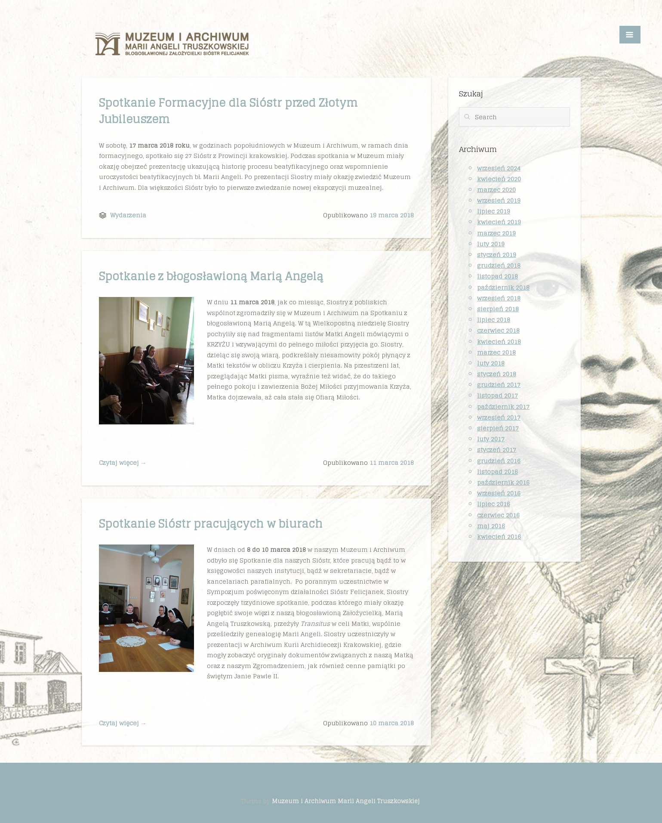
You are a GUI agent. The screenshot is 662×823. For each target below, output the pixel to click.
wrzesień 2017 (498, 417)
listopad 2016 (497, 471)
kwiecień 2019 (499, 222)
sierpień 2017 (498, 428)
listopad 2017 (497, 395)
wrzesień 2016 (498, 493)
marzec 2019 (496, 233)
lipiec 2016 (493, 503)
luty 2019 (491, 243)
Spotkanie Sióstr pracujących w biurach (211, 523)
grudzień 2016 (498, 460)
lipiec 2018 (493, 319)
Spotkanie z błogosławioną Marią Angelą (211, 276)
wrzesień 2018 (498, 298)
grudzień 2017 (498, 384)
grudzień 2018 (498, 265)
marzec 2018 (496, 352)
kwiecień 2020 (499, 178)
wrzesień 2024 (498, 168)
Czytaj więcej (123, 462)
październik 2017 (503, 406)
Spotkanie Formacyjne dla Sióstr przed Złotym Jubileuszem (228, 111)
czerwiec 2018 (498, 330)
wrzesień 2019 (498, 200)
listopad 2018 (497, 276)
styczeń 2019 (496, 254)
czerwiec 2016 (498, 515)
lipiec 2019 (493, 211)
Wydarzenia (128, 215)
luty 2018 (491, 363)
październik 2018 (503, 287)
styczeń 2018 (496, 373)
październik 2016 (503, 482)
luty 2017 (491, 438)
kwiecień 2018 (499, 341)
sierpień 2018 (498, 308)
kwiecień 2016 (499, 536)
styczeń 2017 (496, 449)
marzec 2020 (496, 189)
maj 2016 (491, 525)
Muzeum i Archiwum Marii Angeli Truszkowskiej (346, 801)
